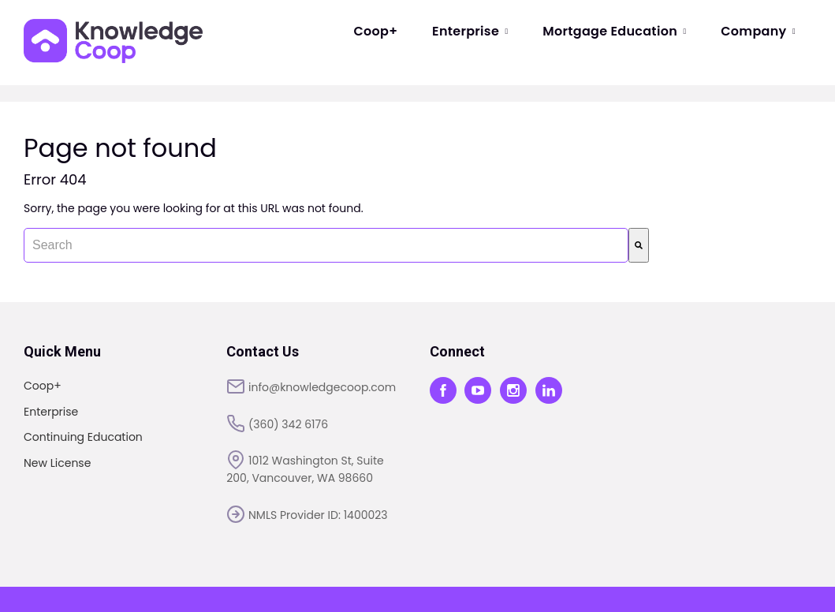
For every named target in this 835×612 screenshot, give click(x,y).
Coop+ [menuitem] (375, 31)
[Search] (638, 245)
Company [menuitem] (758, 31)
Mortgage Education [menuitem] (614, 31)
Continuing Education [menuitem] (83, 437)
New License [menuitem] (57, 463)
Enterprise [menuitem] (470, 31)
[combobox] (326, 245)
